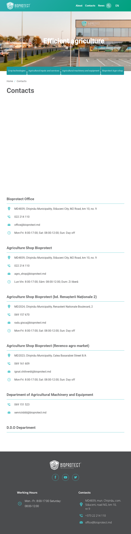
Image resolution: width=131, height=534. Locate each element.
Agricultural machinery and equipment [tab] (80, 70)
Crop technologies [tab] (17, 70)
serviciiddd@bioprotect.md (30, 412)
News (101, 5)
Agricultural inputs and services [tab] (43, 70)
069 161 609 (22, 363)
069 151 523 (22, 404)
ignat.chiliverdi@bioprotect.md (32, 371)
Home (10, 81)
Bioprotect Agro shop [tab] (112, 70)
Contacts (90, 5)
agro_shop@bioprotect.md (30, 273)
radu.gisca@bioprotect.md (30, 322)
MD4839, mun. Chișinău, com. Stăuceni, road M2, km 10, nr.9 (103, 505)
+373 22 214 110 (95, 515)
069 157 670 (22, 314)
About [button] (79, 5)
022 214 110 (22, 216)
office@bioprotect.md (27, 224)
